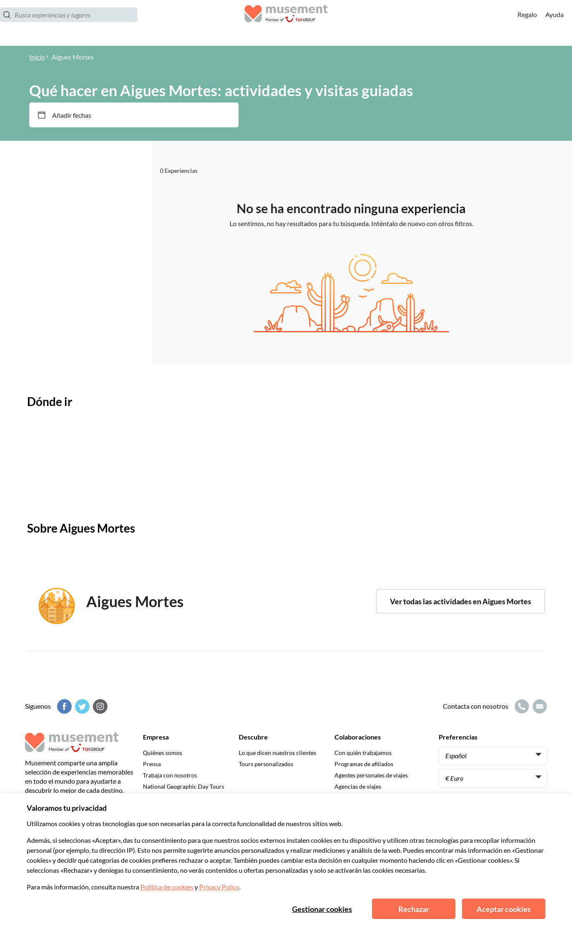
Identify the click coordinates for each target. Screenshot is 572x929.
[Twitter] (81, 706)
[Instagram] (99, 706)
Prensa (152, 763)
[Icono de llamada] (520, 706)
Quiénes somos (162, 752)
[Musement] (286, 23)
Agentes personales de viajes (371, 775)
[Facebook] (63, 706)
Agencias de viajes (358, 786)
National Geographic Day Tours (183, 786)
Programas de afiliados (364, 763)
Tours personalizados (266, 763)
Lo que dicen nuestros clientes (277, 752)
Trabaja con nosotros (170, 775)
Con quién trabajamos (363, 752)
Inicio (37, 57)
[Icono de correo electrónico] (538, 706)
